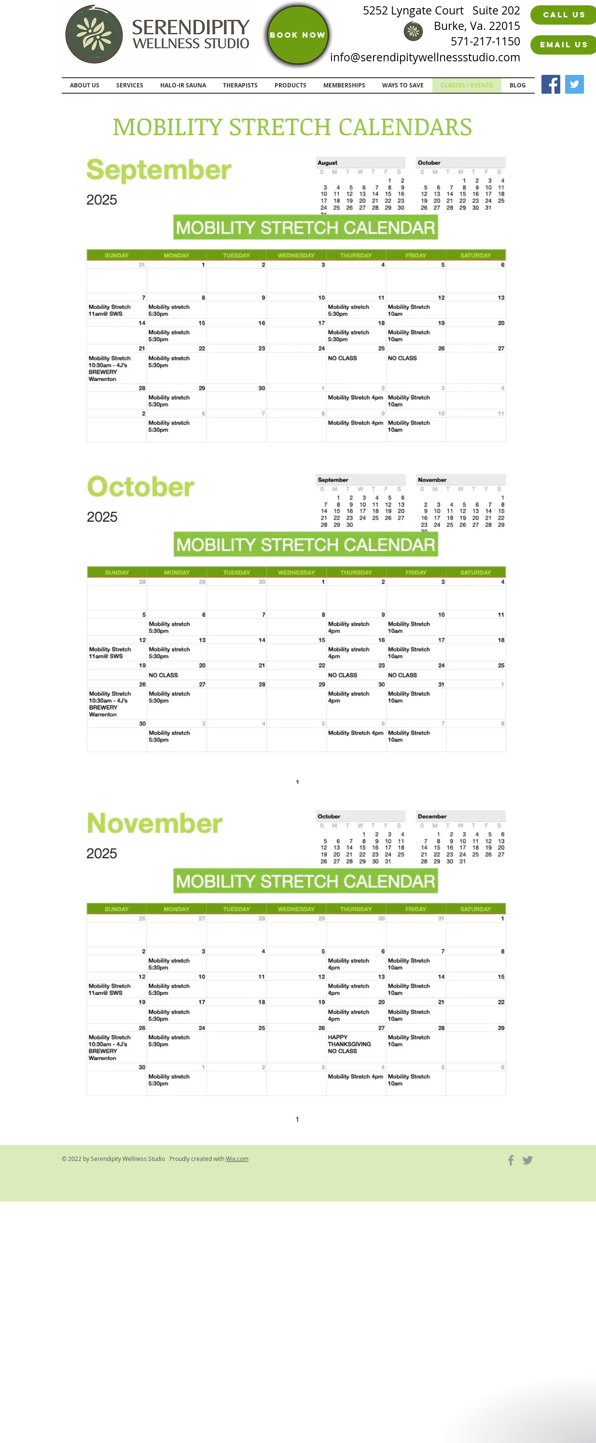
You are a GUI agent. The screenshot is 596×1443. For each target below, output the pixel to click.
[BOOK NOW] (298, 35)
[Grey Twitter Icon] (528, 1160)
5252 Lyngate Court (417, 10)
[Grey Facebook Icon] (511, 1160)
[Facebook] (550, 84)
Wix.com (237, 1158)
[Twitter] (574, 84)
